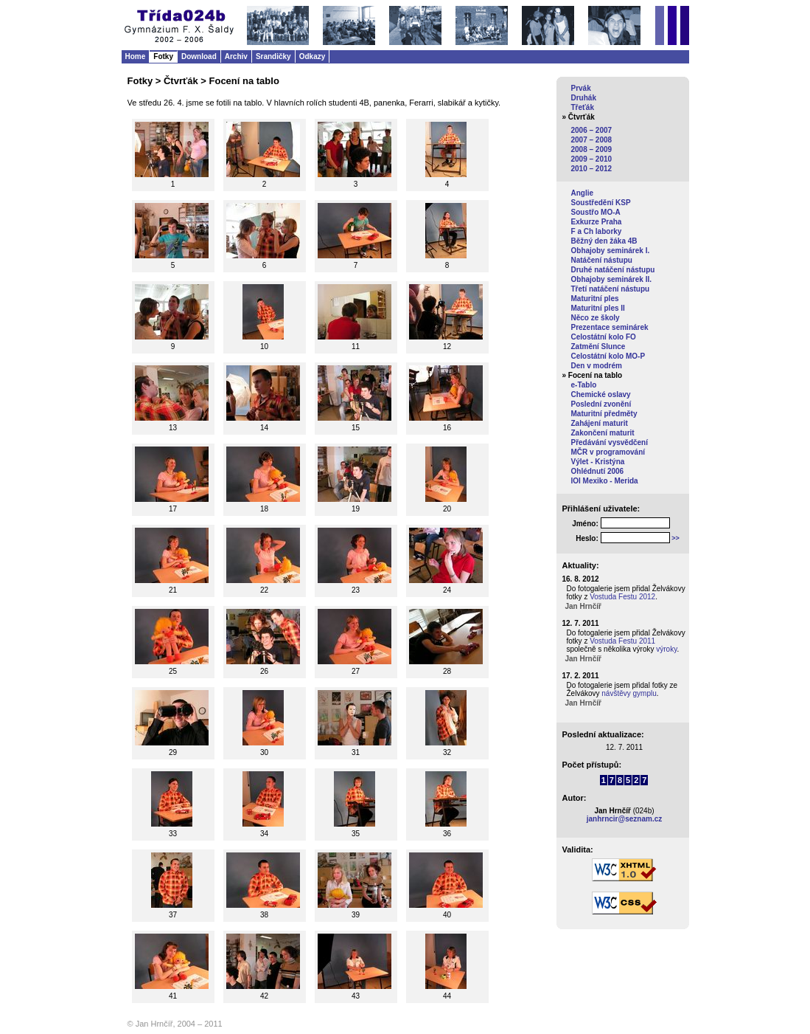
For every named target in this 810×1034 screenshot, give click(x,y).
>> (675, 538)
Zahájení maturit (599, 423)
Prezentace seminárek (610, 327)
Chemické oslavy (601, 394)
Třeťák (582, 107)
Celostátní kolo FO (603, 337)
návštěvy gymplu (628, 693)
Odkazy (312, 56)
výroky (666, 649)
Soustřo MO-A (596, 212)
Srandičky (273, 56)
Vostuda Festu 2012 (622, 597)
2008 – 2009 (591, 149)
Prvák (581, 88)
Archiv (236, 56)
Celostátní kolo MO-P (608, 356)
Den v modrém (596, 366)
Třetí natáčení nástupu (610, 289)
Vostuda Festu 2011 (622, 641)
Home (135, 56)
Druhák (583, 98)
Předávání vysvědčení (610, 442)
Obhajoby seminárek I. (610, 251)
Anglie (582, 193)
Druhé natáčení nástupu (613, 270)
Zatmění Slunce (598, 346)
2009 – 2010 (591, 159)
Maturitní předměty (604, 414)
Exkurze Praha (596, 222)
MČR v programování (608, 452)
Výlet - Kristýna (598, 462)
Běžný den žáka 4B (604, 241)
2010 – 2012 (591, 169)
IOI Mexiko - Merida (604, 481)
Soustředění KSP (601, 203)
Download (199, 56)
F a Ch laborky (596, 231)
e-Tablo (584, 385)
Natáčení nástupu (601, 260)
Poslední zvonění (601, 404)
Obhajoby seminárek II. (611, 279)
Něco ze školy (595, 318)
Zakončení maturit (603, 433)
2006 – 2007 (591, 130)
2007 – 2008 (591, 140)
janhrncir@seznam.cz (625, 819)
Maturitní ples (595, 298)
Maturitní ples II (598, 308)
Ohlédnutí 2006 (597, 471)
